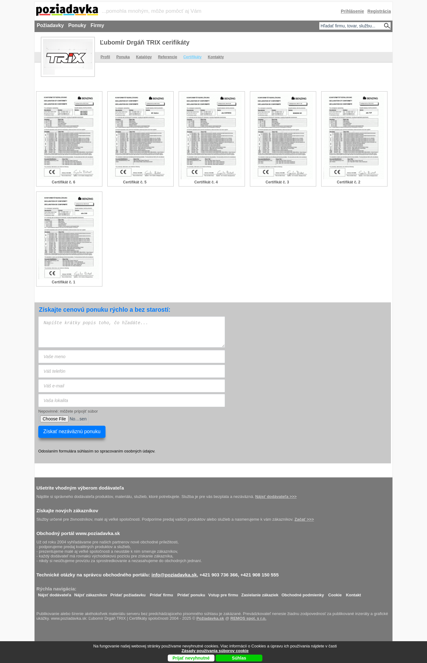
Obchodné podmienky (302, 593)
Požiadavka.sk (210, 618)
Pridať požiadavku (128, 593)
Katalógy (144, 57)
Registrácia (379, 11)
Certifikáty (192, 57)
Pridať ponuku (191, 593)
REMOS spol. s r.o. (248, 618)
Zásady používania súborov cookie (214, 650)
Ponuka (123, 57)
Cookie (335, 593)
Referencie (167, 57)
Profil (105, 57)
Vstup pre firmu (223, 593)
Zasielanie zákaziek (259, 593)
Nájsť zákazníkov (90, 593)
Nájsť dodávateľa (54, 593)
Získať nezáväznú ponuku (72, 431)
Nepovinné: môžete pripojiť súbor (68, 411)
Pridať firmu (161, 593)
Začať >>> (304, 519)
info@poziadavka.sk (174, 574)
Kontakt (353, 593)
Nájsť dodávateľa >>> (276, 496)
